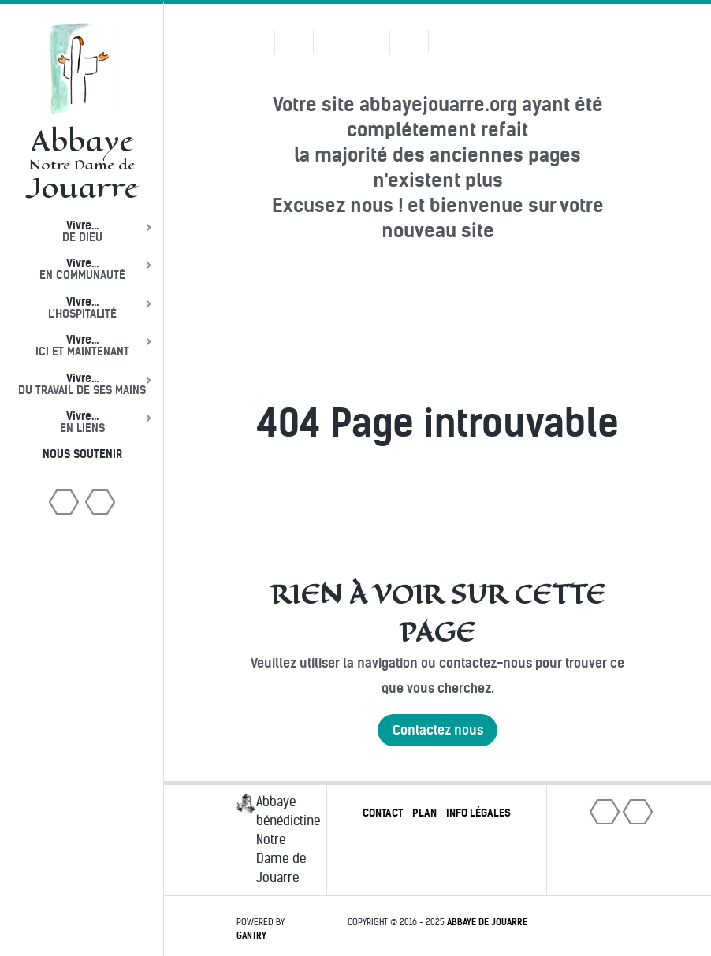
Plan (424, 813)
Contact (383, 813)
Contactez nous (438, 730)
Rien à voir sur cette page (437, 613)
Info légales (478, 813)
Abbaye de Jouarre (487, 922)
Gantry (251, 935)
